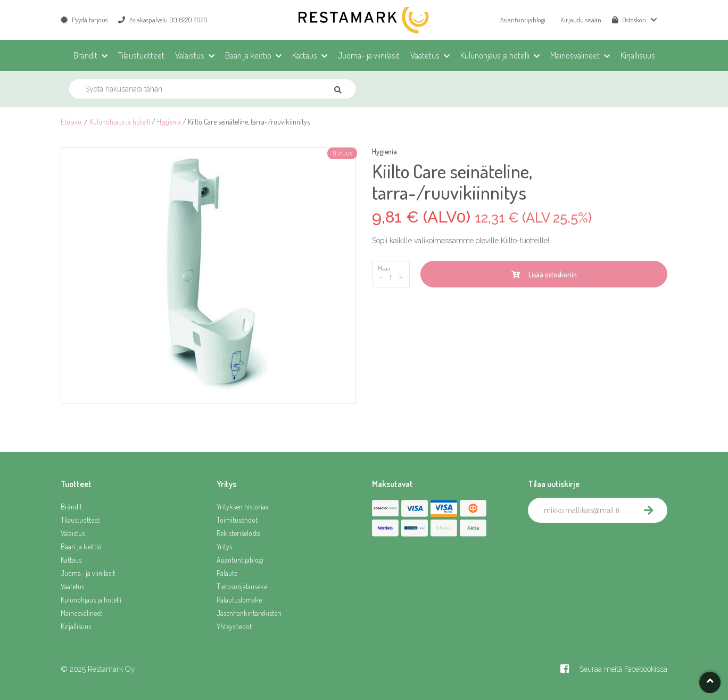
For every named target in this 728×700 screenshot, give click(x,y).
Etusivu (71, 121)
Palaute (227, 573)
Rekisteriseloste (238, 533)
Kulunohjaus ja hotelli (119, 121)
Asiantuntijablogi (522, 19)
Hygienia (169, 121)
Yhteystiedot (234, 626)
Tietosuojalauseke (242, 586)
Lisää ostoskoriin (544, 274)
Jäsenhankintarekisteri (249, 612)
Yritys (224, 546)
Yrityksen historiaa (243, 506)
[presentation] (609, 546)
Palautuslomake (239, 599)
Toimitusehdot (237, 519)
